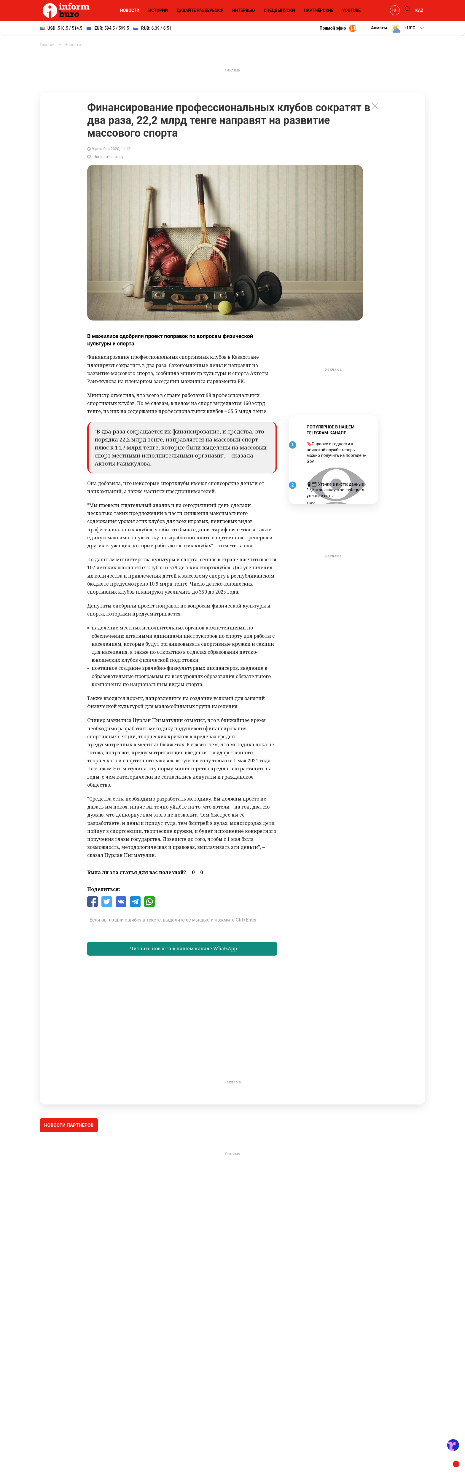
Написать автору (108, 156)
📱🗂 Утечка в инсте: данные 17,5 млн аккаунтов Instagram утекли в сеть (335, 490)
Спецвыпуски (279, 10)
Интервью (243, 10)
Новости (130, 10)
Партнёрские (318, 10)
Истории (158, 10)
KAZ (419, 10)
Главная (47, 44)
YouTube (351, 10)
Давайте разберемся (200, 10)
